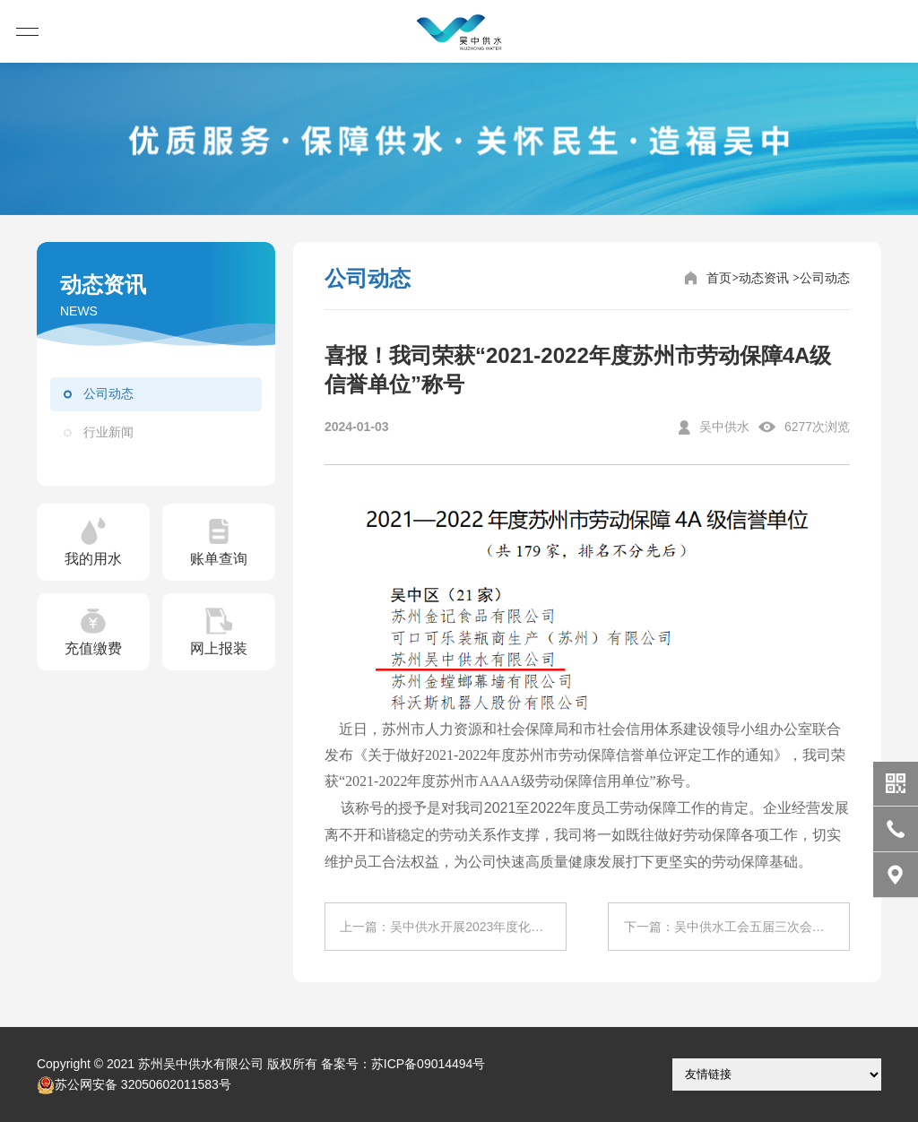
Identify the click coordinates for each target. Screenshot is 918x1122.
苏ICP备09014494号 (428, 1064)
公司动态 (108, 393)
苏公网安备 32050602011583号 (134, 1085)
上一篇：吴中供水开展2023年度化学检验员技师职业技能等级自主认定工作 (453, 926)
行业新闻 (108, 432)
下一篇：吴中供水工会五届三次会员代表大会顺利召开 (737, 926)
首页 (719, 278)
